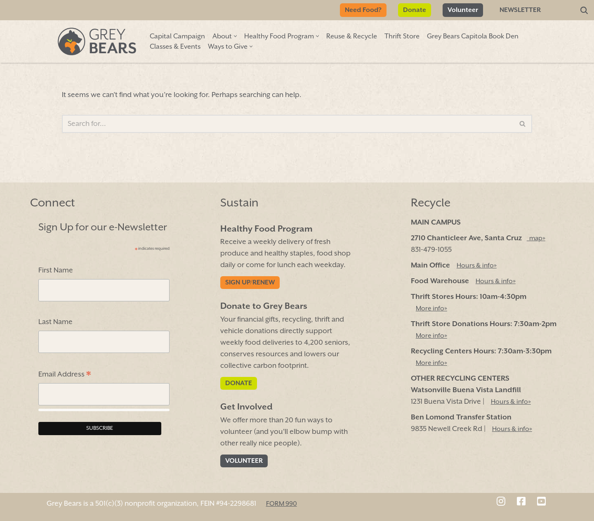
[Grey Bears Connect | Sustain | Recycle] (97, 41)
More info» (431, 309)
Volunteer (463, 10)
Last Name (55, 322)
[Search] (584, 10)
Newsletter (520, 10)
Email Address (64, 375)
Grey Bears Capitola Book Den (473, 36)
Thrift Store (402, 36)
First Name (55, 270)
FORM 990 (281, 503)
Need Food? (363, 10)
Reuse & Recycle (351, 36)
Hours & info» (477, 266)
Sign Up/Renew (250, 283)
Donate (414, 10)
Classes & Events (175, 47)
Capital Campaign (177, 36)
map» (536, 238)
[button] (235, 36)
